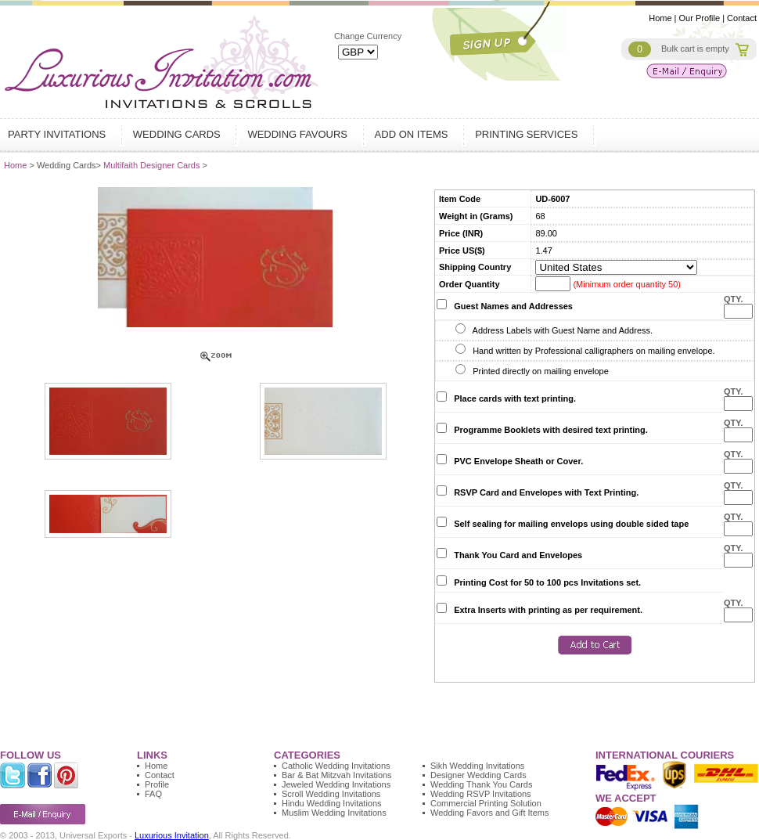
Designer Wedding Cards (478, 775)
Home (660, 18)
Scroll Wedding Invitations (331, 794)
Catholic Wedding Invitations (336, 765)
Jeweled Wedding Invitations (336, 784)
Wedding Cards (179, 134)
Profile (157, 784)
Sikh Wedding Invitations (477, 765)
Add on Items (413, 134)
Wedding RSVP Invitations (480, 794)
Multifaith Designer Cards (153, 165)
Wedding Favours (299, 134)
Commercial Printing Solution (485, 803)
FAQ (153, 794)
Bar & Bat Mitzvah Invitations (337, 775)
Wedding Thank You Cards (481, 784)
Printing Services (528, 134)
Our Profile (700, 18)
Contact (742, 18)
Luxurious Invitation (172, 835)
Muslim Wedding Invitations (334, 812)
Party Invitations (59, 134)
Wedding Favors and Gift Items (489, 812)
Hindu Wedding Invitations (332, 803)
